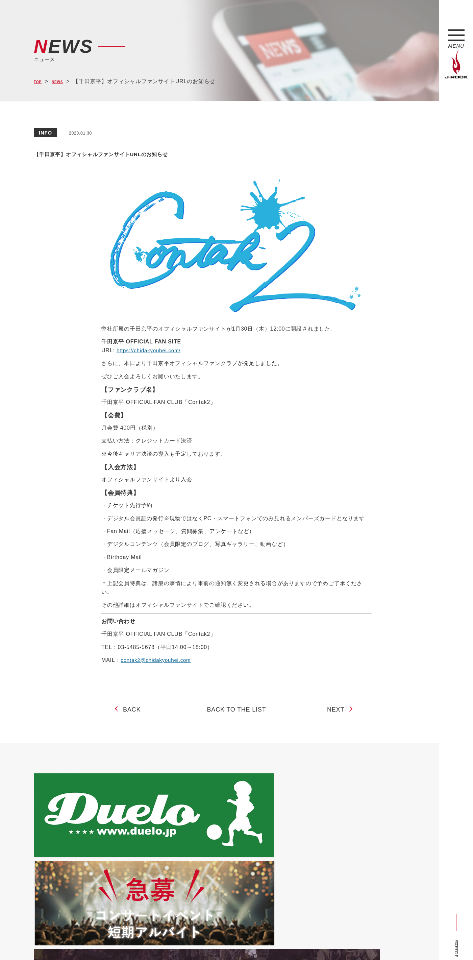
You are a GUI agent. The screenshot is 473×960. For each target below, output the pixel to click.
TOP (40, 82)
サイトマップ (145, 942)
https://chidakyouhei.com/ (150, 350)
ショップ (176, 942)
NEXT (338, 715)
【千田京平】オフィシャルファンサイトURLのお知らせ (175, 152)
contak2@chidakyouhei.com (158, 660)
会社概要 (113, 942)
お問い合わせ (209, 942)
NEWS (64, 82)
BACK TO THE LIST (236, 715)
